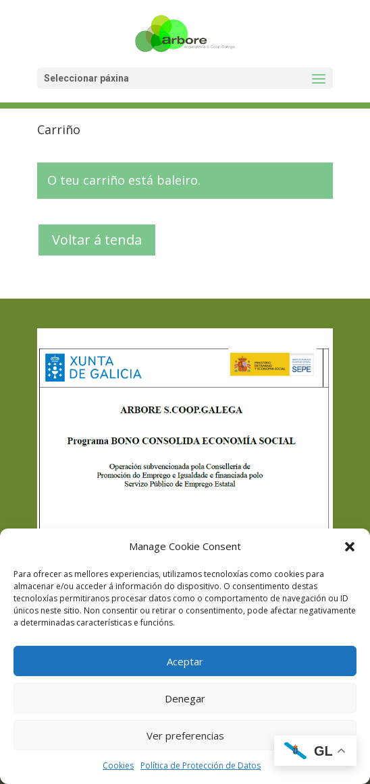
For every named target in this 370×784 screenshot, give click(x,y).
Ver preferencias (185, 735)
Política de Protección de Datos (200, 765)
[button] (349, 546)
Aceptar (185, 661)
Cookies (118, 765)
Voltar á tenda (97, 240)
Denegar (185, 698)
